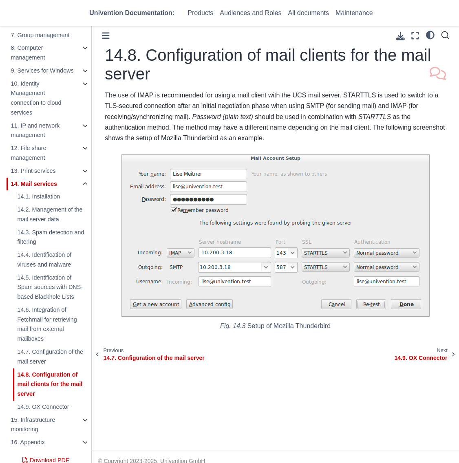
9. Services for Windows (42, 70)
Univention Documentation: (131, 12)
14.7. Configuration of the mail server (50, 356)
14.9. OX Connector (43, 406)
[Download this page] (400, 36)
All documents (308, 12)
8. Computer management (28, 52)
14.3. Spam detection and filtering (50, 237)
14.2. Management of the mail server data (49, 214)
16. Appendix (27, 442)
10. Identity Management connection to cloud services (36, 98)
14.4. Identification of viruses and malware (44, 259)
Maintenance (354, 12)
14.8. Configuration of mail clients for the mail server (49, 384)
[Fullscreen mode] (415, 36)
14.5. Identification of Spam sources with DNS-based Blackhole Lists (50, 287)
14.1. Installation (38, 196)
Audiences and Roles (250, 12)
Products (200, 12)
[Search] (445, 35)
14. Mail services (34, 184)
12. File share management (28, 153)
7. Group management (40, 35)
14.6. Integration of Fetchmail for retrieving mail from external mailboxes (47, 324)
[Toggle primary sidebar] (105, 36)
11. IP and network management (35, 130)
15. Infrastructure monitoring (33, 425)
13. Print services (33, 171)
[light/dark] (430, 35)
